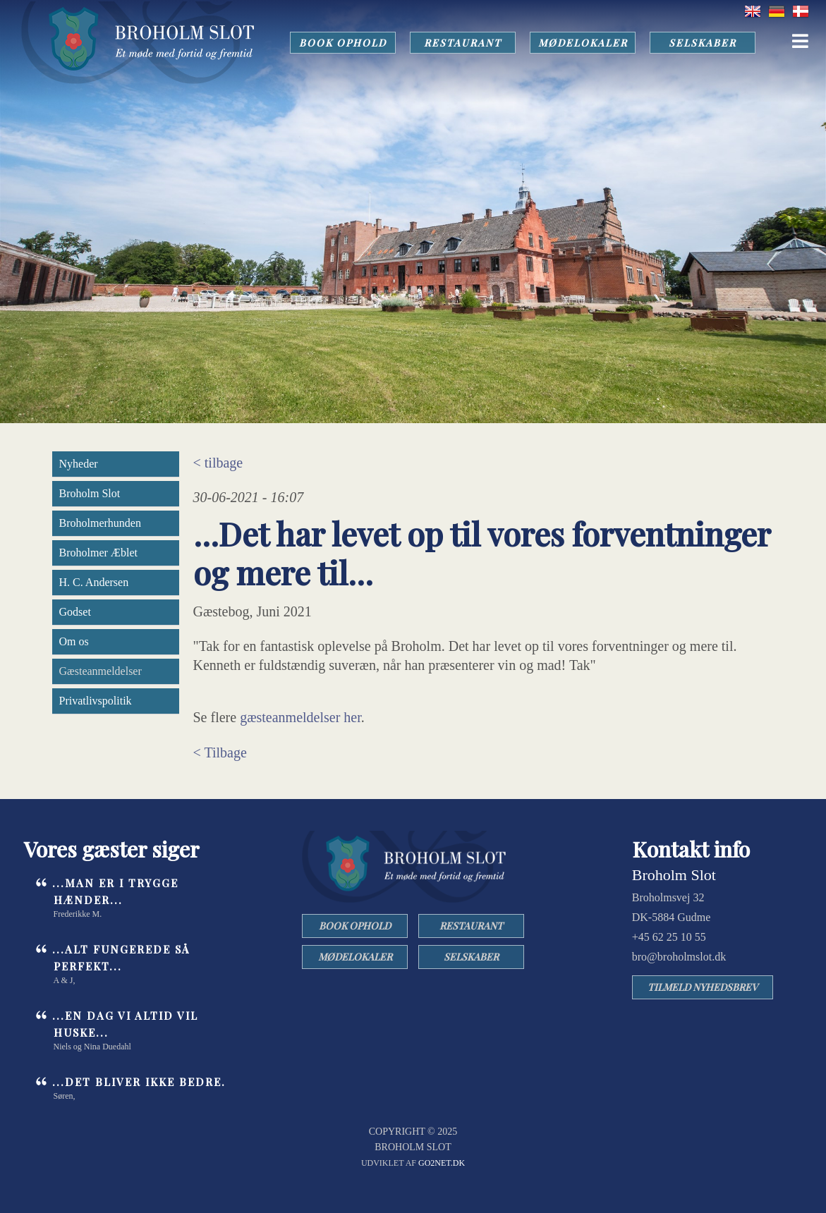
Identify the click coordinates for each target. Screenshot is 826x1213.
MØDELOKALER (583, 42)
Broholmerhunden (100, 523)
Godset (75, 612)
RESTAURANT (463, 42)
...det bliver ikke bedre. (139, 1082)
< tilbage (218, 462)
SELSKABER (702, 42)
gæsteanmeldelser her (300, 717)
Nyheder (78, 464)
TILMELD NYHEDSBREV (703, 987)
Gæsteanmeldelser (100, 671)
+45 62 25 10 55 (669, 937)
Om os (74, 641)
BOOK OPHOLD (343, 42)
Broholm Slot (90, 493)
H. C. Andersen (94, 582)
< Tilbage (220, 752)
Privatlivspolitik (95, 701)
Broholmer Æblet (98, 553)
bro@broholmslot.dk (679, 957)
